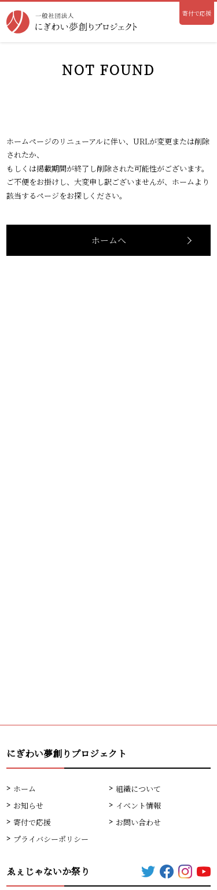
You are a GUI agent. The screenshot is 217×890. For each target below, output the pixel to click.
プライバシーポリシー (51, 838)
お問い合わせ (138, 822)
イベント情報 (138, 805)
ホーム (24, 788)
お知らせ (28, 805)
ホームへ (108, 240)
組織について (138, 788)
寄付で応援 (196, 13)
